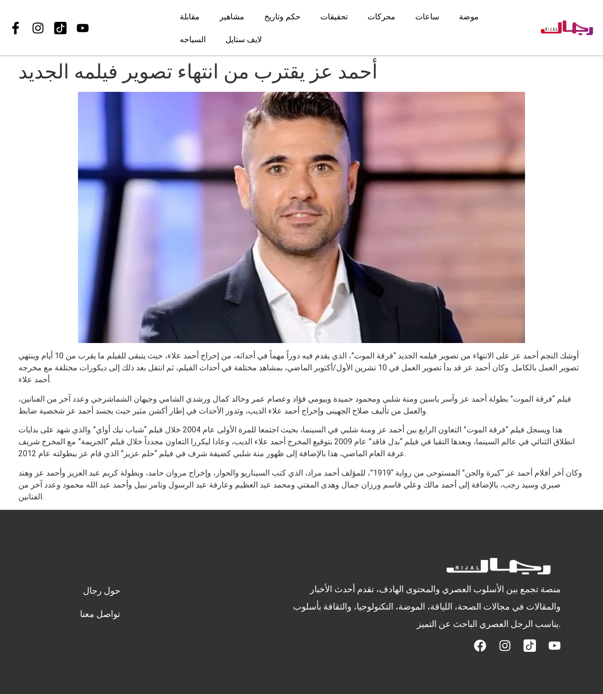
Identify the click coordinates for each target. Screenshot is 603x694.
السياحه (193, 39)
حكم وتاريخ (282, 16)
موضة (469, 16)
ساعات (427, 16)
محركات (381, 16)
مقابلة (190, 16)
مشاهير (232, 16)
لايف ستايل (244, 39)
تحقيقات (334, 16)
